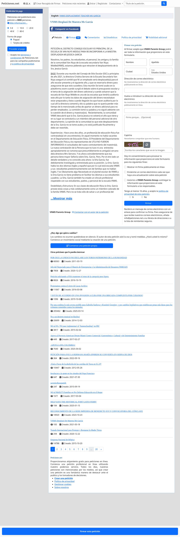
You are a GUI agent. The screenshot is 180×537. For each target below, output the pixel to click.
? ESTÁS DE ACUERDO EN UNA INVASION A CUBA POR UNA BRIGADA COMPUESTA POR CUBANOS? (96, 330)
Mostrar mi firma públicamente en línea (145, 202)
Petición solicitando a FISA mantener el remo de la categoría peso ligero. (79, 312)
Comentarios (92, 72)
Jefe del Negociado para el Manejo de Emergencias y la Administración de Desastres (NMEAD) (89, 302)
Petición (57, 72)
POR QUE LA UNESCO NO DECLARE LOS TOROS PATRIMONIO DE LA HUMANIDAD (88, 293)
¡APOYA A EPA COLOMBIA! (62, 380)
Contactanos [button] (115, 3)
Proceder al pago (17, 124)
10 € (22, 103)
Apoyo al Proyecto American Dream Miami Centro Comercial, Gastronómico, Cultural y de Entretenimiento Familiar (97, 371)
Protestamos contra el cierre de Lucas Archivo (68, 321)
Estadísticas (110, 72)
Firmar (148, 238)
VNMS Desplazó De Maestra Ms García (66, 456)
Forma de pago (14, 111)
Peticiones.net (10, 3)
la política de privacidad (23, 139)
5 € (11, 103)
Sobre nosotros (61, 522)
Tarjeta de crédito (21, 118)
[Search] (143, 3)
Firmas (73, 72)
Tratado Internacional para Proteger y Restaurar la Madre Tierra (76, 465)
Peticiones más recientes (73, 3)
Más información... (17, 98)
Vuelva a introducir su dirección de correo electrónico (143, 132)
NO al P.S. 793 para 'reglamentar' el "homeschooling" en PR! (74, 361)
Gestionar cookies (62, 519)
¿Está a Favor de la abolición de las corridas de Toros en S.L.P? (75, 399)
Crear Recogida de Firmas (47, 3)
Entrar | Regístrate (97, 3)
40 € (12, 106)
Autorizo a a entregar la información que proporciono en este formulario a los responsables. (149, 218)
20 (96, 484)
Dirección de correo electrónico (138, 113)
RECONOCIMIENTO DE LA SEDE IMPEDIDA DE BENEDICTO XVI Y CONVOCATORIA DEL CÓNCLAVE (96, 446)
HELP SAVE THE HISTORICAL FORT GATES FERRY (73, 437)
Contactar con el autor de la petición (90, 247)
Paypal (16, 114)
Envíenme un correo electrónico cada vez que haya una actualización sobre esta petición (148, 208)
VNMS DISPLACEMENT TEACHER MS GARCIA (80, 50)
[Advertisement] (111, 28)
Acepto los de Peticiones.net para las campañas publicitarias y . (25, 134)
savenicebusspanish (58, 418)
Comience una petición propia (81, 280)
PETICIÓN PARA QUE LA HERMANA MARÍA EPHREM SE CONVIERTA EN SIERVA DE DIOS (91, 390)
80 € (22, 106)
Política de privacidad (132, 72)
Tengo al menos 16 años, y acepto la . (146, 228)
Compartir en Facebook (64, 64)
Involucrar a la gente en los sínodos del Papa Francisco (72, 408)
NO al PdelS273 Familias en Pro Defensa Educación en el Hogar (76, 427)
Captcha (128, 170)
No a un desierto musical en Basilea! (65, 352)
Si (133, 232)
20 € (31, 103)
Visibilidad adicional (156, 72)
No (145, 232)
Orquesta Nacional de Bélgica (62, 475)
